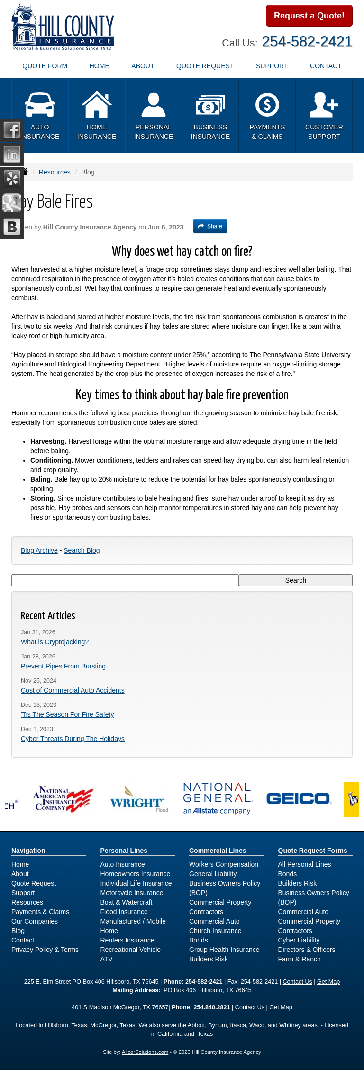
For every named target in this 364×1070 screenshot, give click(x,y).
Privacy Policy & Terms (45, 949)
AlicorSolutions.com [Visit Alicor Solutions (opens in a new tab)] (145, 1052)
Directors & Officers (307, 949)
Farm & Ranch (299, 959)
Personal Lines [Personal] (124, 850)
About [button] (142, 66)
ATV (106, 959)
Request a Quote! (309, 15)
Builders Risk (208, 959)
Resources (55, 172)
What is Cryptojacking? (55, 642)
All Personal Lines (304, 864)
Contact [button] (326, 66)
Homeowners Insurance (135, 874)
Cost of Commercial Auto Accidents (73, 690)
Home (99, 66)
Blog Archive (39, 550)
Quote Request (33, 883)
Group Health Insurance (224, 949)
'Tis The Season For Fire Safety (67, 714)
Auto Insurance (122, 864)
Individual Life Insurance (136, 883)
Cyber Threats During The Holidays (73, 738)
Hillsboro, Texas (66, 1025)
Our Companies (34, 921)
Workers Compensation (223, 864)
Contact (22, 940)
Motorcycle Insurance (132, 892)
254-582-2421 (307, 41)
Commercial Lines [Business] (217, 850)
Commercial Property (220, 902)
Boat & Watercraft (126, 902)
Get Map (328, 982)
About (20, 874)
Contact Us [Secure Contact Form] (297, 982)
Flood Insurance (124, 911)
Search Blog (82, 550)
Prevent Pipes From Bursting (63, 666)
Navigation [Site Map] (28, 850)
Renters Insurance (127, 940)
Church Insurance (215, 930)
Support (23, 892)
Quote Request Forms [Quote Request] (312, 850)
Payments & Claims (40, 911)
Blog (18, 930)
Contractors (206, 911)
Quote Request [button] (205, 66)
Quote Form (44, 66)
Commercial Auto (214, 921)
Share (210, 226)
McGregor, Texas (112, 1025)
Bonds (198, 940)
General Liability (213, 874)
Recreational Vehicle (130, 949)
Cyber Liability (299, 940)
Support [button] (272, 66)
